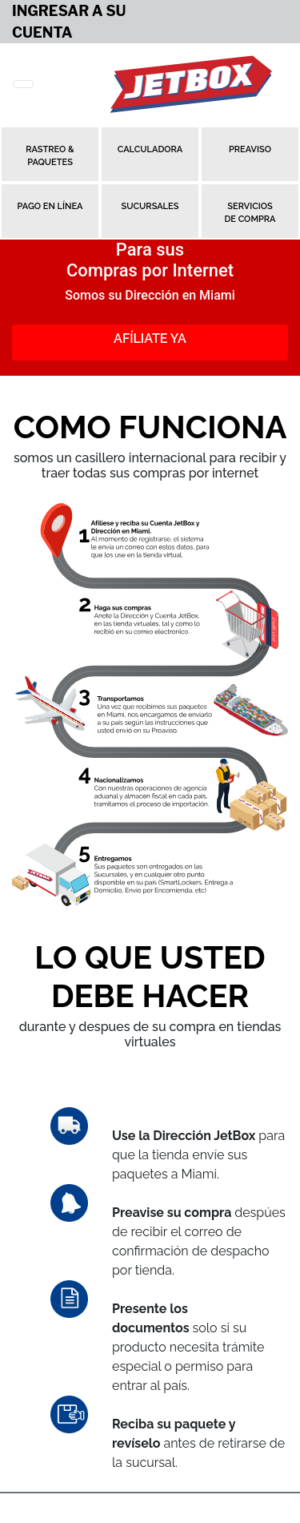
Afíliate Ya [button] (150, 338)
